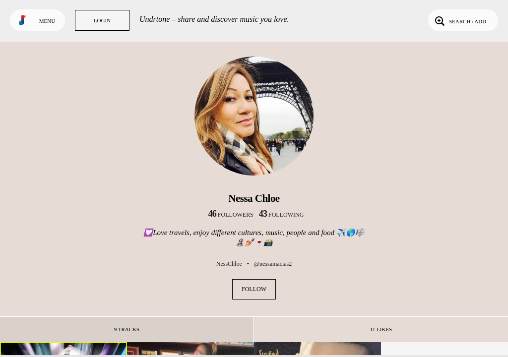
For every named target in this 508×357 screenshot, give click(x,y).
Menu (47, 21)
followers (231, 214)
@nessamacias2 (273, 263)
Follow (254, 289)
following (281, 214)
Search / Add (459, 20)
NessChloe (229, 263)
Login (102, 20)
